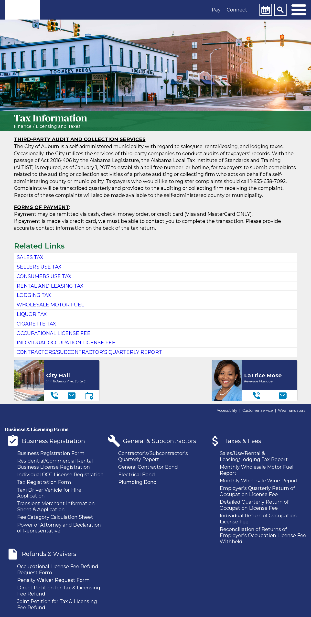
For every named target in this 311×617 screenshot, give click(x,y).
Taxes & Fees (242, 440)
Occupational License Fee (53, 333)
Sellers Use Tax (39, 267)
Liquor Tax (32, 314)
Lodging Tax (34, 295)
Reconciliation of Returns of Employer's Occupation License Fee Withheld (263, 535)
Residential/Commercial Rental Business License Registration (55, 464)
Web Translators (291, 410)
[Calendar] (265, 10)
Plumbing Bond (137, 482)
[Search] (280, 10)
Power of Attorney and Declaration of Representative (59, 528)
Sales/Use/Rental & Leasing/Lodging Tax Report (254, 456)
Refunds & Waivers (49, 553)
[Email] (71, 395)
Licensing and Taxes (58, 126)
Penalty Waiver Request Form (53, 580)
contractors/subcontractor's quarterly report (89, 352)
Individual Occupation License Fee (66, 343)
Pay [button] (216, 10)
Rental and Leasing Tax (50, 286)
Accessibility (227, 410)
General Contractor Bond (148, 467)
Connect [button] (237, 10)
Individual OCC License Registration (60, 474)
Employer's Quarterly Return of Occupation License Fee (257, 491)
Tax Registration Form (44, 482)
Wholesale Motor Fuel (50, 305)
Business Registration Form (51, 453)
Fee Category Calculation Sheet (55, 517)
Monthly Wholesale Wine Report (259, 481)
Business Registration (53, 440)
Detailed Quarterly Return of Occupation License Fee (254, 505)
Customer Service (257, 410)
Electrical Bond (136, 474)
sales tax (30, 257)
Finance (23, 126)
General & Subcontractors (159, 440)
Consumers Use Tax (44, 276)
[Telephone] (54, 395)
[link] (22, 10)
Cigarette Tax (36, 324)
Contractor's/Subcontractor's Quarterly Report (153, 456)
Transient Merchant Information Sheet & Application (56, 506)
